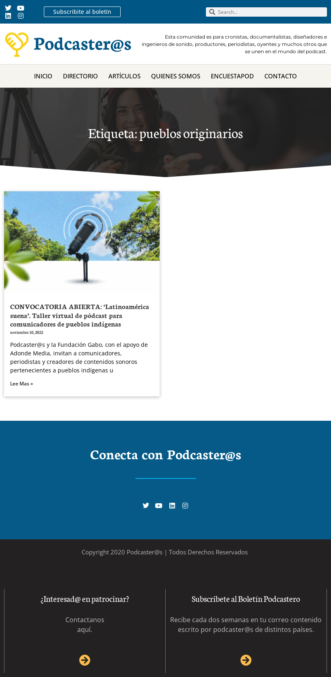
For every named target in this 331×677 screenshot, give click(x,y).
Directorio (80, 76)
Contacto (280, 76)
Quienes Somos (175, 76)
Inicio (43, 76)
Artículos (124, 76)
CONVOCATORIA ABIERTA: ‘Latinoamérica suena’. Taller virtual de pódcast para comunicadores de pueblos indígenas (79, 314)
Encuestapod (232, 76)
